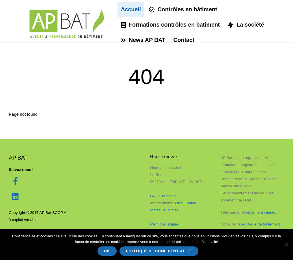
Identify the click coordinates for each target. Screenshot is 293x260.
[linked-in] (16, 196)
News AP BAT (144, 39)
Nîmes (173, 210)
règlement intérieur (262, 212)
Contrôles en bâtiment (184, 9)
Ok (107, 251)
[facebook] (16, 181)
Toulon (190, 203)
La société (247, 24)
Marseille (157, 210)
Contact (184, 39)
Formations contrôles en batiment (171, 24)
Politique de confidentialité (159, 251)
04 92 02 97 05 (162, 196)
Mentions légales (164, 224)
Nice (179, 203)
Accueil (132, 9)
